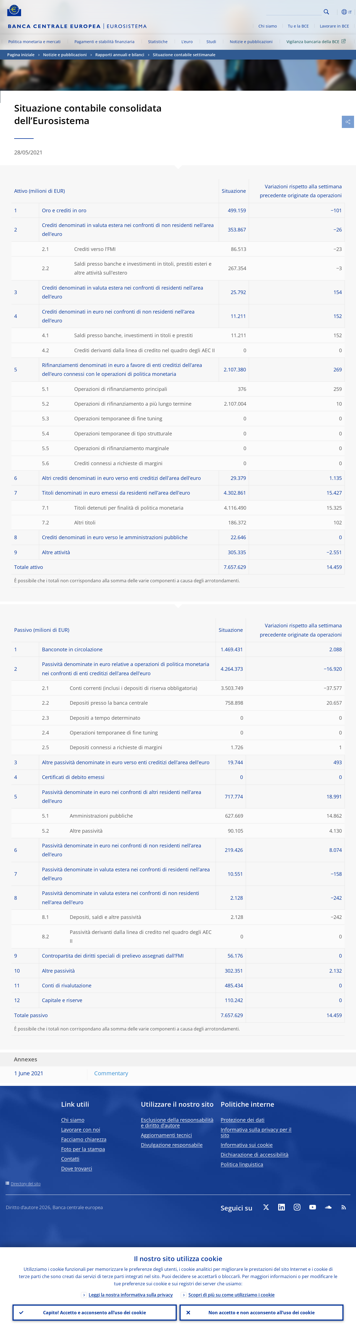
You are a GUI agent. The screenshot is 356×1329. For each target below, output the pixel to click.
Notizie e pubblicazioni (251, 41)
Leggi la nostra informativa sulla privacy (131, 1295)
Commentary (111, 1073)
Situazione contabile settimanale (184, 54)
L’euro (187, 41)
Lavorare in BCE (334, 26)
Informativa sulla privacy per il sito (256, 1132)
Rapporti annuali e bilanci (119, 54)
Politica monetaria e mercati (34, 41)
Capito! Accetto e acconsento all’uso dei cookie (94, 1313)
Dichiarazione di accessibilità (254, 1154)
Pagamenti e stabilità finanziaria (104, 41)
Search (326, 12)
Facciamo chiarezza (83, 1139)
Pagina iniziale (20, 54)
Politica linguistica (242, 1164)
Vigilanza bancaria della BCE (317, 41)
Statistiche (158, 41)
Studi (211, 41)
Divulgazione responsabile (172, 1144)
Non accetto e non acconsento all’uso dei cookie (261, 1313)
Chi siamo (267, 26)
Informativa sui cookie (247, 1144)
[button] (335, 12)
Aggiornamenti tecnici (166, 1135)
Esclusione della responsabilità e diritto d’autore (177, 1122)
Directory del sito (26, 1183)
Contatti (70, 1158)
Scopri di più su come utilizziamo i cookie (231, 1295)
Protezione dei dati (243, 1119)
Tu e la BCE (298, 26)
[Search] (294, 11)
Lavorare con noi (80, 1129)
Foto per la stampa (83, 1149)
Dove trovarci (76, 1168)
